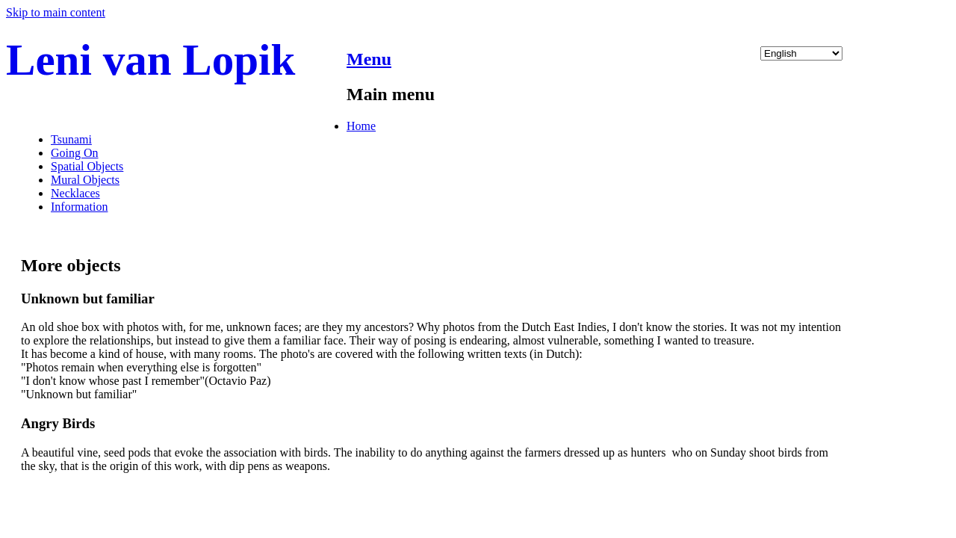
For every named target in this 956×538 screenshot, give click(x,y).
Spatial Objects (87, 166)
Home (361, 126)
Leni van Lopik (150, 59)
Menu (369, 59)
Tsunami (71, 139)
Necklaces (75, 193)
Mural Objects (85, 179)
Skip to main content (55, 12)
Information (79, 206)
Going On (75, 152)
